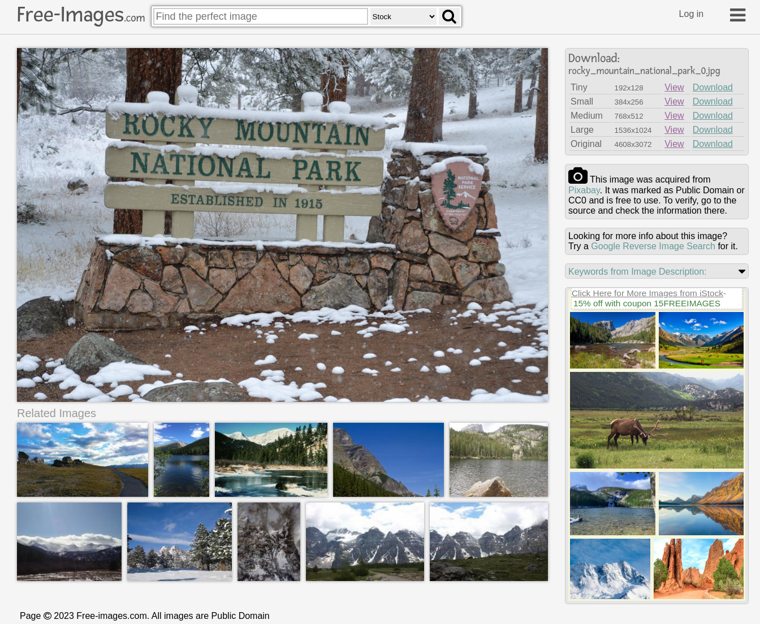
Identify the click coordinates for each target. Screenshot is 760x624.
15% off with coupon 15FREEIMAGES (646, 303)
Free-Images (81, 15)
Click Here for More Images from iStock (647, 293)
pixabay (584, 190)
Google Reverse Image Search (653, 246)
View (674, 87)
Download (713, 87)
